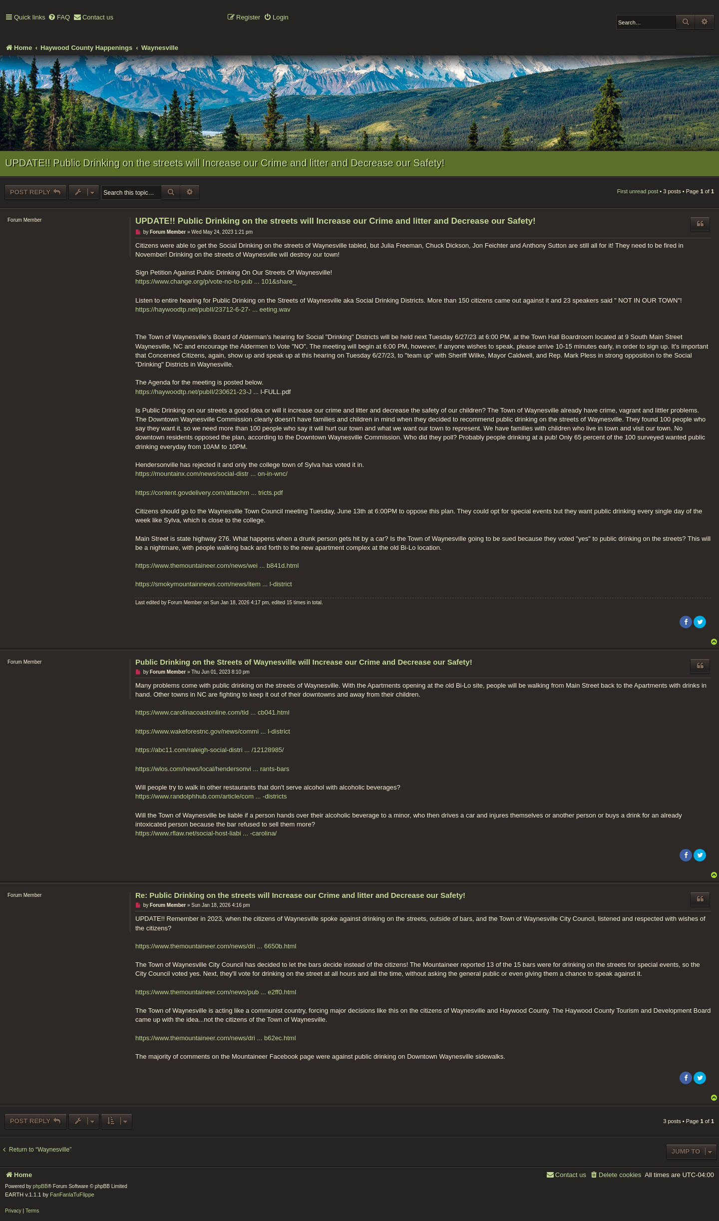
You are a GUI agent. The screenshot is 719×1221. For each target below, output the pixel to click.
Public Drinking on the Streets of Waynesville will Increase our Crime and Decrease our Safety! (303, 662)
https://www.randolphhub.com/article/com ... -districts (211, 796)
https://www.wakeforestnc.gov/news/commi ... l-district (212, 731)
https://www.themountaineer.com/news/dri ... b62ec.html (215, 1038)
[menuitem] (59, 17)
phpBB (40, 1186)
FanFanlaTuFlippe (72, 1195)
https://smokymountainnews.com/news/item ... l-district (213, 584)
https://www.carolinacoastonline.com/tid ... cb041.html (212, 712)
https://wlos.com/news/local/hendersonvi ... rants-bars (212, 769)
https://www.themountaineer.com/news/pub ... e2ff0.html (215, 992)
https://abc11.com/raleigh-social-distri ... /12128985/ (209, 750)
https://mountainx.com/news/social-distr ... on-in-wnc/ (211, 473)
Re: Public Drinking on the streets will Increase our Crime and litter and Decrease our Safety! (300, 895)
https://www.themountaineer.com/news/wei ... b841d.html (217, 565)
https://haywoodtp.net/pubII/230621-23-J (193, 392)
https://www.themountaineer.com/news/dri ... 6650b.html (215, 946)
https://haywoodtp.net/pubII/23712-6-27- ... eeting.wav (213, 309)
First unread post (638, 191)
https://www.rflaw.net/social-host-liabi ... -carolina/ (206, 833)
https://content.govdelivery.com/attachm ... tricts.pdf (209, 492)
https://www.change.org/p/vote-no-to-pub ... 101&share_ (215, 281)
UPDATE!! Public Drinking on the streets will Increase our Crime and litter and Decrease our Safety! (224, 162)
